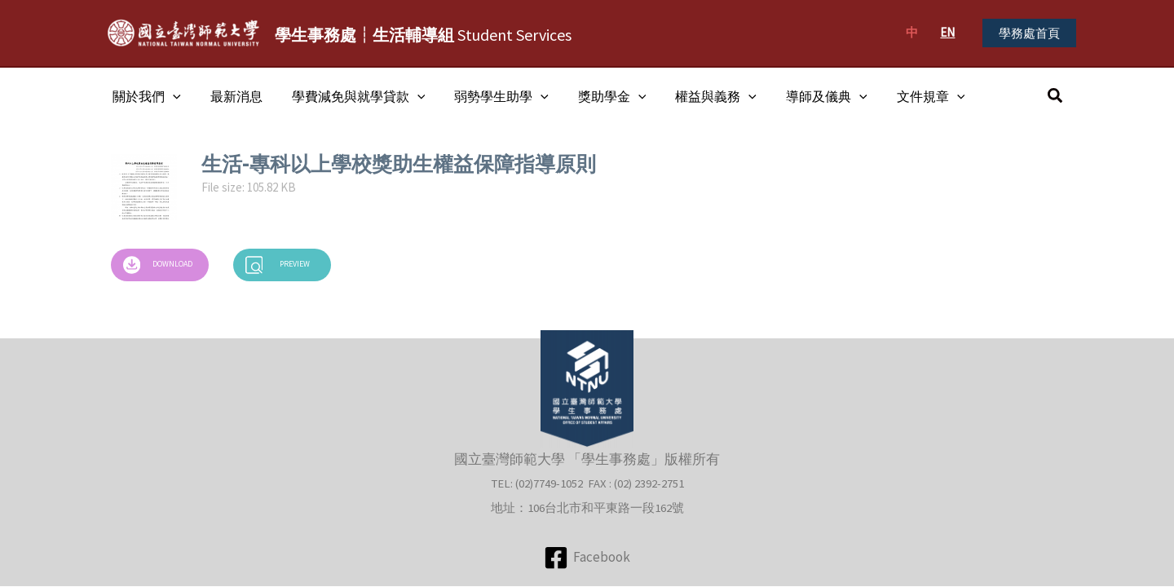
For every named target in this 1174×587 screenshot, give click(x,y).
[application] (171, 96)
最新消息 (231, 96)
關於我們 (145, 96)
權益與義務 (698, 96)
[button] (1029, 33)
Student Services (423, 34)
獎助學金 (597, 96)
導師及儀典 (805, 96)
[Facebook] (587, 557)
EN (947, 32)
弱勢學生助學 (490, 96)
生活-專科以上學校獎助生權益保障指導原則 (398, 164)
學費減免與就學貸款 (350, 96)
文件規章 (906, 96)
